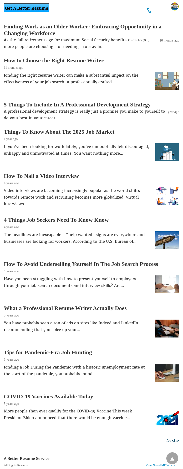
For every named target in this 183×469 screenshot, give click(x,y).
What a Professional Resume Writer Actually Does (65, 308)
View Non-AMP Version (161, 465)
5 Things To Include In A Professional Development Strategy (77, 104)
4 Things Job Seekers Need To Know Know (56, 220)
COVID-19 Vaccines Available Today (48, 396)
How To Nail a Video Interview (41, 176)
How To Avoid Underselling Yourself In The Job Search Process (81, 264)
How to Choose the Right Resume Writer (54, 60)
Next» (172, 440)
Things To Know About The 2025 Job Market (59, 132)
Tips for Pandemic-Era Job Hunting (48, 352)
